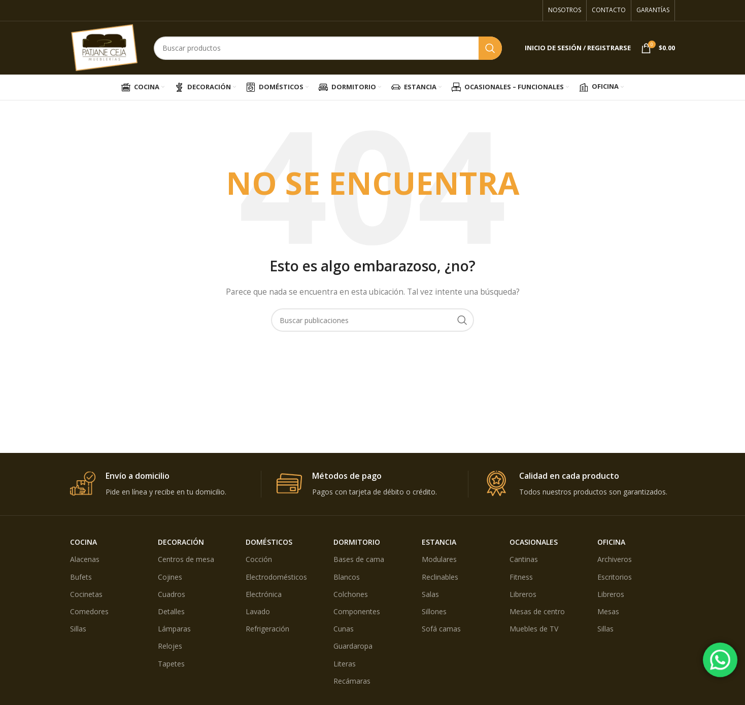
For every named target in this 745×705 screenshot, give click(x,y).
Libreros (523, 594)
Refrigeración (267, 628)
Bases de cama (358, 559)
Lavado (258, 611)
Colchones (350, 594)
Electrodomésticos (276, 577)
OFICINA (611, 542)
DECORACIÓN (181, 542)
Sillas (78, 628)
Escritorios (614, 577)
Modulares (439, 559)
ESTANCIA (439, 542)
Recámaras (351, 681)
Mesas (608, 611)
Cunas (343, 628)
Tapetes (171, 663)
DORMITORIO (356, 542)
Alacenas (84, 559)
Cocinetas (86, 594)
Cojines (170, 577)
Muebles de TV (534, 628)
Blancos (346, 577)
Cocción (259, 559)
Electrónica (264, 594)
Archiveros (614, 559)
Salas (430, 594)
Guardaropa (352, 646)
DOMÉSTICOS (269, 542)
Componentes (356, 611)
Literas (344, 663)
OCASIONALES (534, 542)
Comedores (89, 611)
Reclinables (440, 577)
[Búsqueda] (328, 48)
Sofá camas (441, 628)
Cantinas (524, 559)
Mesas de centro (537, 611)
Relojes (170, 646)
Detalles (171, 611)
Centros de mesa (186, 559)
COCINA (83, 542)
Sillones (434, 611)
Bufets (81, 577)
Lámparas (174, 628)
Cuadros (171, 594)
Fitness (521, 577)
